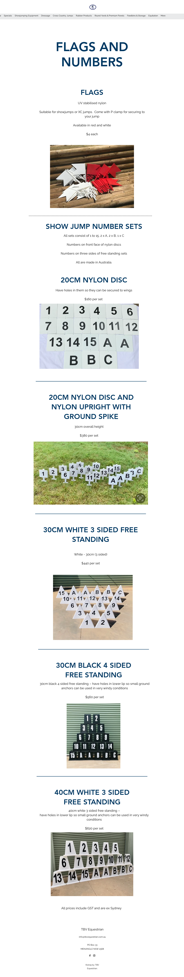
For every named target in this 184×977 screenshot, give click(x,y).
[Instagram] (94, 955)
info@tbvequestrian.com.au (92, 937)
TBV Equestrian (92, 929)
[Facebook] (89, 955)
